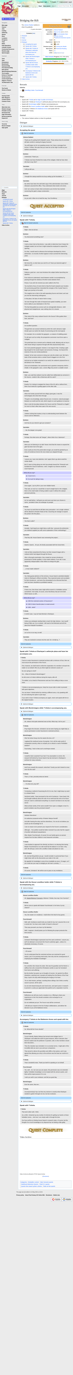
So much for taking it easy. (36, 479)
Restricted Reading (61, 48)
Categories (23, 1182)
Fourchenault (27, 919)
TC (62, 52)
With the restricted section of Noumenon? (40, 601)
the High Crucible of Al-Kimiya (44, 99)
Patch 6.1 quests (44, 1184)
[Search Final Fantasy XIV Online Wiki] (65, 6)
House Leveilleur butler (38, 106)
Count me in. (32, 476)
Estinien (25, 154)
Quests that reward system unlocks (31, 1186)
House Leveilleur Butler (30, 895)
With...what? (32, 607)
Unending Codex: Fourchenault (34, 90)
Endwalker (49, 61)
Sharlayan (38, 102)
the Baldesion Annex (42, 108)
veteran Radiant (29, 25)
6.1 (55, 50)
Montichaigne (33, 104)
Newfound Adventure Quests (63, 37)
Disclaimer (46, 1176)
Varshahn (26, 166)
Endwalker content (33, 1182)
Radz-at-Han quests (49, 1186)
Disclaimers (49, 1195)
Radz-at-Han (57, 32)
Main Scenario (49, 56)
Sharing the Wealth (61, 46)
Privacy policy (20, 1195)
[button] (4, 118)
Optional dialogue (28, 126)
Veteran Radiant (58, 30)
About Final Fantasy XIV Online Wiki (35, 1195)
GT (59, 52)
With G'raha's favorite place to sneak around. (41, 604)
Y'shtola (31, 99)
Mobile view (56, 1195)
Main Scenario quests (46, 1182)
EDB (55, 52)
